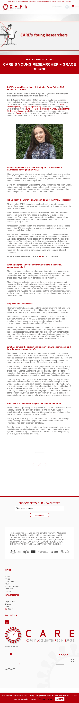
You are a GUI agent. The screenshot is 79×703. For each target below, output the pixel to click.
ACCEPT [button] (59, 699)
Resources (9, 589)
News (7, 584)
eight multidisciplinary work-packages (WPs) (35, 105)
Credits (7, 606)
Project (7, 579)
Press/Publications (12, 586)
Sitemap (8, 604)
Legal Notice (10, 601)
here (41, 256)
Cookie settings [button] (45, 699)
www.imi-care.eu (11, 646)
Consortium (9, 581)
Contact (8, 591)
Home (7, 576)
